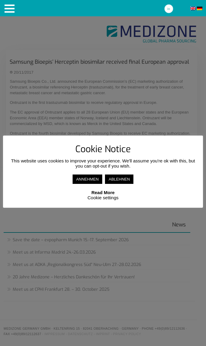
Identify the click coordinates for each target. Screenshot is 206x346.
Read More (103, 192)
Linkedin (168, 8)
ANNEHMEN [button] (87, 179)
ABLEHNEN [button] (119, 179)
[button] (9, 8)
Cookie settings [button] (103, 197)
